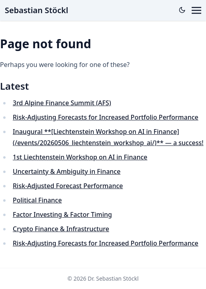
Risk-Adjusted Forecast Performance (68, 185)
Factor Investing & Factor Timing (62, 214)
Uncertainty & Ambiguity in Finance (66, 171)
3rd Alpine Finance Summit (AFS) (62, 102)
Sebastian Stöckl (36, 10)
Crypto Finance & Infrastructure (61, 228)
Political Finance (37, 200)
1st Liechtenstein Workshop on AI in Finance (80, 157)
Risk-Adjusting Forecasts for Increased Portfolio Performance (105, 117)
